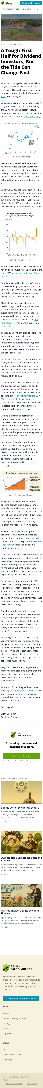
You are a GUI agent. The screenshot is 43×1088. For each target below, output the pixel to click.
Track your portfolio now (21, 756)
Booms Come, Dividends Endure (20, 807)
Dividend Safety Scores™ (15, 1018)
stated (20, 558)
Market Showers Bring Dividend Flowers (20, 912)
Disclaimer (32, 1083)
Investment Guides (11, 9)
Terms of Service (14, 1083)
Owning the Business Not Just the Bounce (21, 859)
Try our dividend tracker (31, 3)
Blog (5, 1049)
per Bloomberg (33, 116)
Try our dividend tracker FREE (21, 998)
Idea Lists (27, 9)
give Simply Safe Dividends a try (24, 690)
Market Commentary (11, 45)
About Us (7, 1028)
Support (7, 1033)
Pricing (6, 1023)
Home (6, 1013)
